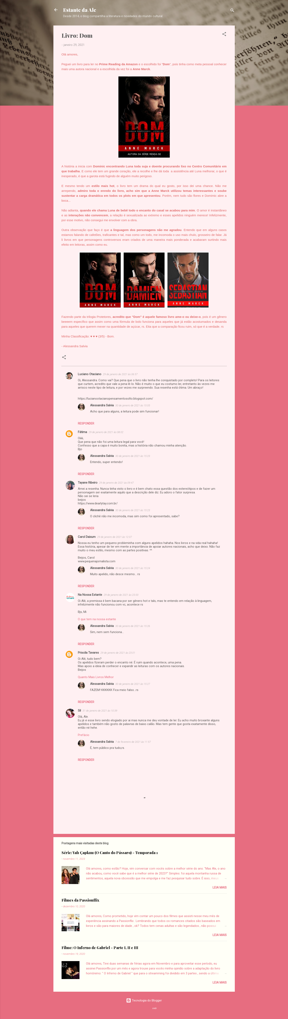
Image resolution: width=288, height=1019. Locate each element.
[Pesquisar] (232, 11)
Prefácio (83, 735)
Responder (86, 423)
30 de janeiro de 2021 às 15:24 (132, 568)
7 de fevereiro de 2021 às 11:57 (133, 741)
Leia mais (220, 887)
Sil (79, 710)
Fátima (82, 432)
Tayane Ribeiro (87, 482)
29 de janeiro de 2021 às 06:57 (120, 374)
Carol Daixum (87, 537)
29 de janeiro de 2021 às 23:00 (121, 594)
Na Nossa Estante (90, 595)
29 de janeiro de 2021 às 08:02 (106, 432)
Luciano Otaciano (89, 374)
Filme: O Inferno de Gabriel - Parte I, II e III (100, 947)
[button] (224, 35)
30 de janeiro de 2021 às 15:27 (132, 683)
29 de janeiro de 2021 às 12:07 (114, 536)
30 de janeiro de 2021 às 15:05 (132, 405)
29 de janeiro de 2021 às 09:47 (116, 482)
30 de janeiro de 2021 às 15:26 (132, 626)
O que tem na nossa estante (97, 619)
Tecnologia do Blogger (144, 1000)
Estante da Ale (79, 10)
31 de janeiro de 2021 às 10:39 (100, 710)
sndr (154, 1008)
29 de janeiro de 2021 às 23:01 (117, 652)
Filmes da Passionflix (80, 900)
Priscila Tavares (88, 652)
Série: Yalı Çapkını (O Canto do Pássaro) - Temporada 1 (110, 852)
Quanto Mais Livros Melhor (96, 677)
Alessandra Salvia (102, 405)
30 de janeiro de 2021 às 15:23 (132, 456)
